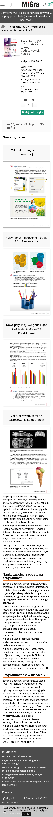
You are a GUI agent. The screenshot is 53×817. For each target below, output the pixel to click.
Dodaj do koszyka (32, 112)
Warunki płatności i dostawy (17, 756)
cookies (31, 807)
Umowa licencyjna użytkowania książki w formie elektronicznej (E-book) (24, 769)
